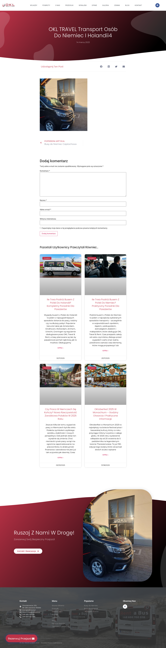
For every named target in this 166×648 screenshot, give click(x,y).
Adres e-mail (45, 210)
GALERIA (105, 5)
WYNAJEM (82, 5)
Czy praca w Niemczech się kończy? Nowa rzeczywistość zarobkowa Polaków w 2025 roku (60, 414)
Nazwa (43, 200)
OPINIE (94, 5)
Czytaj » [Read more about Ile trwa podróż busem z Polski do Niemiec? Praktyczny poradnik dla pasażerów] (105, 351)
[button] (101, 66)
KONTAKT (138, 5)
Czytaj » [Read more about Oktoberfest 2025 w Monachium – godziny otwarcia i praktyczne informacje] (105, 455)
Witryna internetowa (48, 219)
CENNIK (117, 5)
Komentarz (45, 171)
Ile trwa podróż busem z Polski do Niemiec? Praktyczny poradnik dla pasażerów (105, 304)
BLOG (127, 5)
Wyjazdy (33, 5)
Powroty (46, 5)
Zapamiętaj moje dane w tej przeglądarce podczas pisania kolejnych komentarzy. (75, 228)
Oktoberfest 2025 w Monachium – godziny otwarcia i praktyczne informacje (105, 414)
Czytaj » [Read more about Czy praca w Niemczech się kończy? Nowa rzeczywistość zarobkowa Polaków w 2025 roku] (61, 457)
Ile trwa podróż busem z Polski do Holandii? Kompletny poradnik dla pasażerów (60, 304)
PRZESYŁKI (69, 5)
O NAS (57, 5)
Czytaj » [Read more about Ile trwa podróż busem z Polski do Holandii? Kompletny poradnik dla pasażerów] (61, 348)
